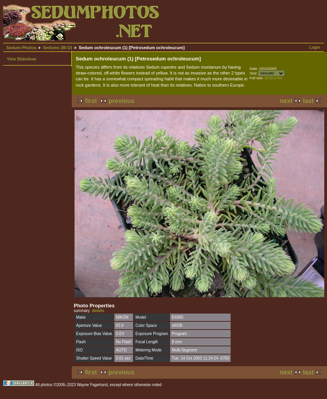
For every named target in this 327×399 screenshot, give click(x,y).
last (308, 101)
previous (121, 101)
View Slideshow (21, 59)
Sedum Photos (21, 47)
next (286, 101)
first (91, 101)
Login (314, 47)
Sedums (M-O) (57, 47)
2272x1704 (273, 78)
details (98, 311)
